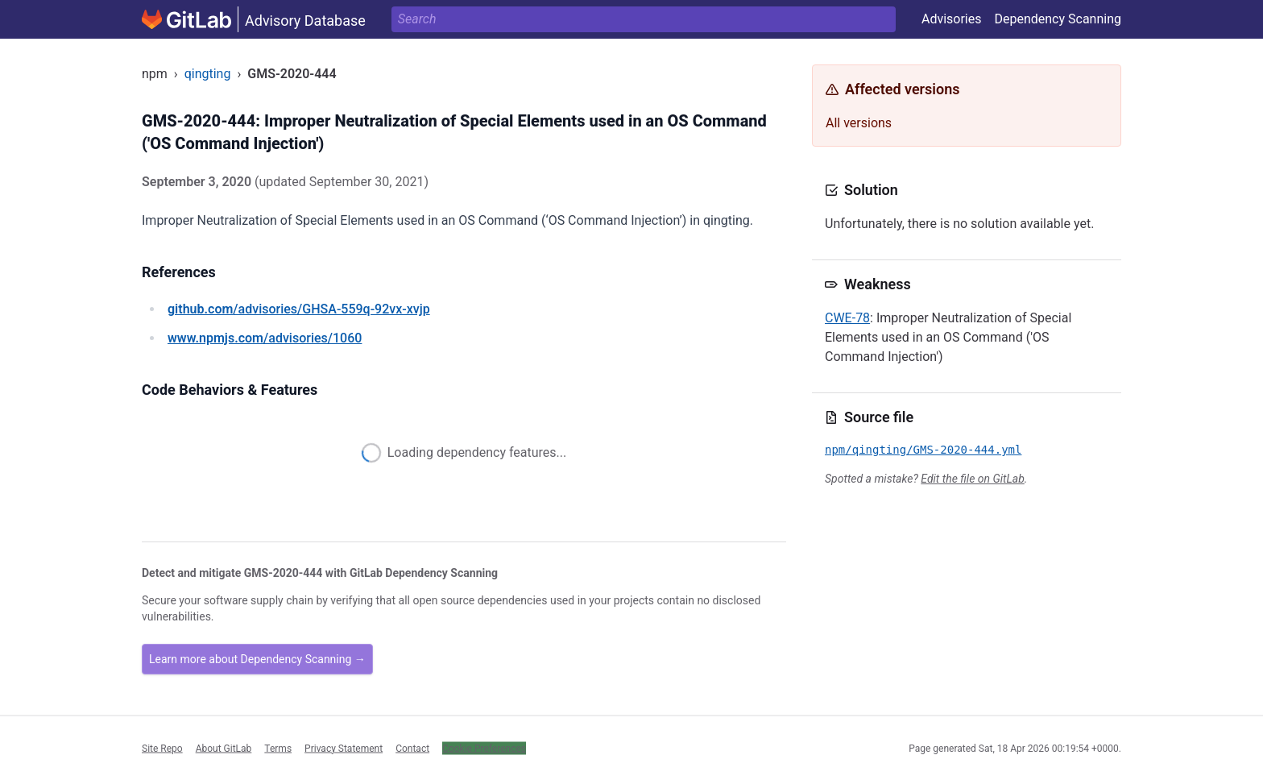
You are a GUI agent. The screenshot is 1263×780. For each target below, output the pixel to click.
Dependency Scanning (1057, 19)
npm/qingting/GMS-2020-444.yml (923, 449)
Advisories (951, 19)
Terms (278, 747)
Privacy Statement (343, 747)
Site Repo (162, 747)
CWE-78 (847, 318)
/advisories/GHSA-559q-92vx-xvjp (299, 309)
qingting (207, 73)
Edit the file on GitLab (972, 478)
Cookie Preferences (484, 747)
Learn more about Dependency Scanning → (257, 659)
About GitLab (224, 747)
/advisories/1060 (265, 338)
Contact (412, 747)
